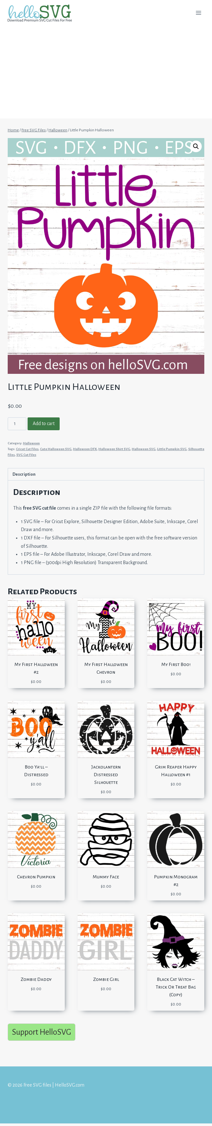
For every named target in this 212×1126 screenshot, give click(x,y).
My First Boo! (176, 664)
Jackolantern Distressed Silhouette (106, 774)
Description (24, 474)
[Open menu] (198, 13)
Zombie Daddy (36, 979)
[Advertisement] (106, 74)
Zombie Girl (106, 979)
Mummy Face (106, 876)
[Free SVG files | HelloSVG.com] (42, 12)
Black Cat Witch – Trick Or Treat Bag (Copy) (176, 987)
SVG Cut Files (26, 454)
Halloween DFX (85, 449)
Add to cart (44, 423)
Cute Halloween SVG (56, 449)
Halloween (31, 443)
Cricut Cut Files (27, 449)
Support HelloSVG (41, 1032)
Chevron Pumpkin (36, 876)
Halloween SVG (144, 449)
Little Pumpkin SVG (172, 449)
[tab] (106, 474)
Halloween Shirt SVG (114, 449)
